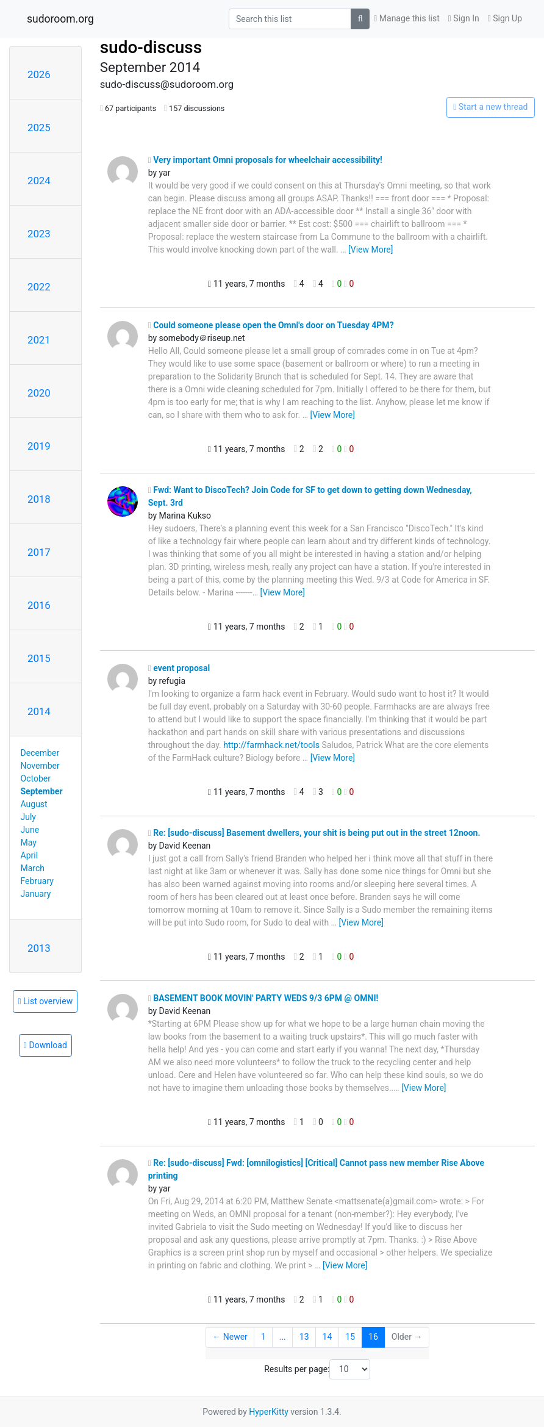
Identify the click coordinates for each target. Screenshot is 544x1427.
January (36, 894)
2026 (39, 74)
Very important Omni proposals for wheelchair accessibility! (265, 160)
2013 (39, 948)
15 (350, 1337)
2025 (39, 127)
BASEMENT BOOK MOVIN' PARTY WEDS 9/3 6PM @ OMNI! (263, 998)
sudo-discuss (151, 47)
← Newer (230, 1337)
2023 (39, 234)
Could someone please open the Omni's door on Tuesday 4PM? (271, 325)
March (33, 868)
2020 (39, 393)
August (34, 804)
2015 (39, 658)
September (42, 791)
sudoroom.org (60, 19)
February (37, 881)
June (30, 830)
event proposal (179, 668)
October (36, 778)
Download (45, 1045)
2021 (39, 340)
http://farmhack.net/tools (271, 745)
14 (327, 1337)
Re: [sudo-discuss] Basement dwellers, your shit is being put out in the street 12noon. (314, 833)
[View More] (370, 249)
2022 (39, 287)
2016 (39, 605)
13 (304, 1337)
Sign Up (505, 18)
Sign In (463, 18)
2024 (39, 180)
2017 (39, 552)
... (282, 1337)
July (28, 817)
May (29, 842)
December (40, 753)
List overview (45, 1001)
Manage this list (407, 18)
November (40, 766)
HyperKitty (268, 1412)
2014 (39, 711)
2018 (39, 499)
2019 (39, 446)
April (29, 855)
